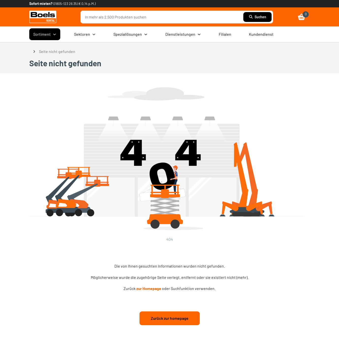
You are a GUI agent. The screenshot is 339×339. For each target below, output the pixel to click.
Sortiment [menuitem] (44, 34)
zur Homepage (148, 288)
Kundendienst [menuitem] (261, 34)
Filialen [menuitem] (225, 34)
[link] (42, 17)
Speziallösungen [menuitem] (130, 34)
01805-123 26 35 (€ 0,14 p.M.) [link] (74, 3)
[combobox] (163, 17)
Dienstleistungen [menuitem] (183, 34)
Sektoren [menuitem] (85, 34)
